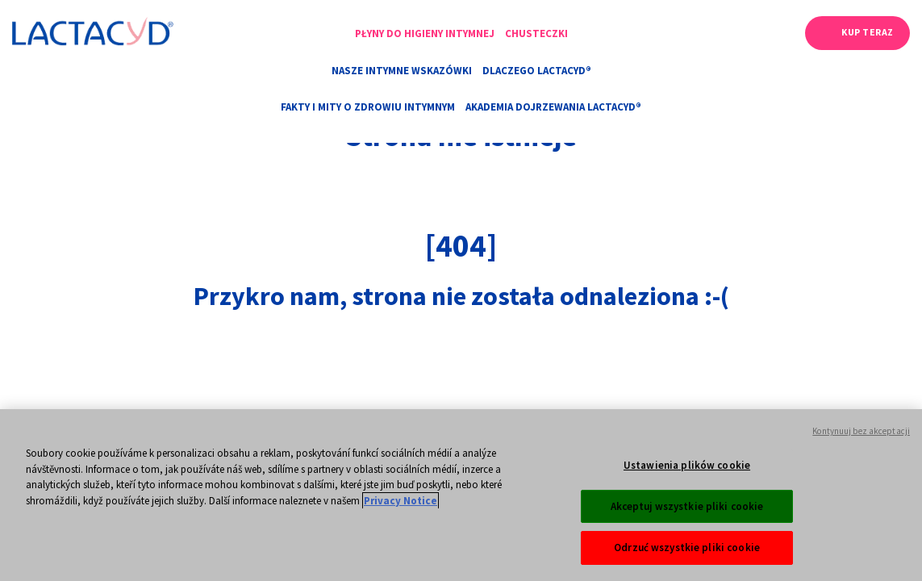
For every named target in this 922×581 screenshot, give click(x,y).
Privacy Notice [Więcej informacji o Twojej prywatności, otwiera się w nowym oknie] (400, 529)
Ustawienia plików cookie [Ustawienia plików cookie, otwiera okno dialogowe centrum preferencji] (687, 493)
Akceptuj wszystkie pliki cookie (687, 534)
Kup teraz (867, 32)
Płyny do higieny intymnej (424, 33)
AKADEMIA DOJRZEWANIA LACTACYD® (553, 107)
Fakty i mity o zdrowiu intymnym (368, 107)
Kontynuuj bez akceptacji (861, 459)
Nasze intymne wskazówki (402, 70)
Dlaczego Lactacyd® (536, 70)
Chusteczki (536, 33)
